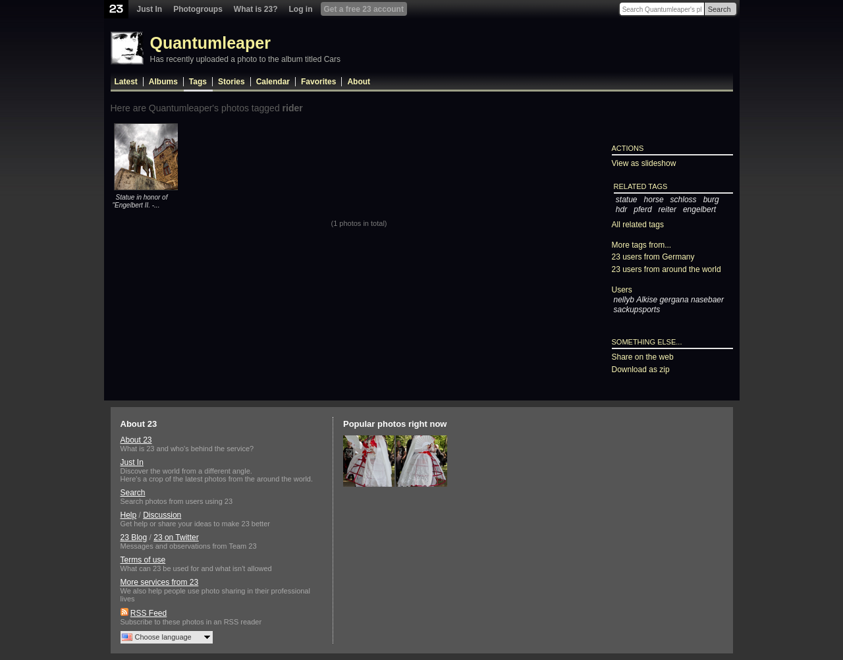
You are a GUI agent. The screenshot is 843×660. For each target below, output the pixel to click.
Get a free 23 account (364, 9)
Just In (150, 9)
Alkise (646, 299)
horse (654, 199)
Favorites (318, 81)
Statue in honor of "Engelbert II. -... (140, 201)
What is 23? (256, 9)
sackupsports (637, 309)
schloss (683, 199)
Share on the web (643, 357)
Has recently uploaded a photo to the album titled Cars (245, 59)
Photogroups (198, 9)
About (358, 81)
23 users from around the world (666, 269)
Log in (301, 9)
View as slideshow (644, 163)
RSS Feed (148, 613)
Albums (163, 81)
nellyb (624, 299)
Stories (231, 81)
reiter (667, 209)
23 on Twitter (175, 537)
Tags (198, 81)
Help (129, 515)
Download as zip (641, 369)
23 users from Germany (653, 256)
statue (627, 199)
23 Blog (134, 537)
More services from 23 (160, 582)
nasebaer (707, 299)
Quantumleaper (210, 43)
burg (711, 199)
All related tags (638, 224)
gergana (674, 299)
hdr (621, 209)
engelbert (699, 209)
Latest (126, 81)
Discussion (162, 515)
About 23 (136, 440)
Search (719, 9)
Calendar (273, 81)
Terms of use (143, 559)
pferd (642, 209)
